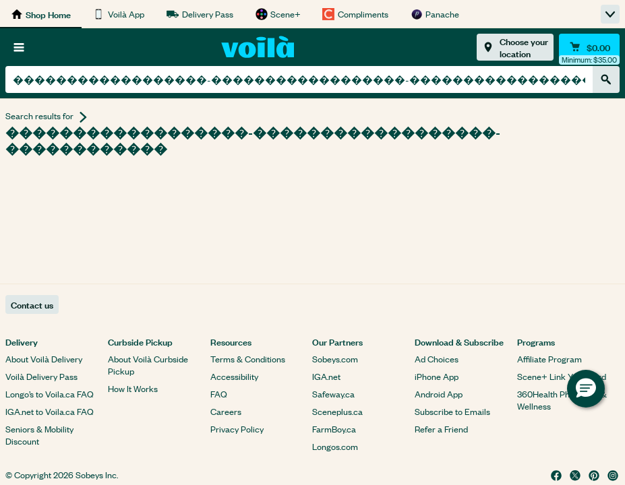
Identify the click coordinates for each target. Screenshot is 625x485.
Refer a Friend (441, 428)
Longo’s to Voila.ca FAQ (49, 393)
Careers (225, 411)
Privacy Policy (237, 428)
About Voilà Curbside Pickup (148, 364)
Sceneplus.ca (337, 411)
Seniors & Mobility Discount (39, 434)
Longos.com (335, 446)
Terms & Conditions (247, 358)
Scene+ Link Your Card (561, 376)
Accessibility (234, 376)
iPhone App (436, 376)
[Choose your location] (515, 47)
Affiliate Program (549, 358)
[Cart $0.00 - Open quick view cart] (589, 47)
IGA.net (326, 376)
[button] (586, 389)
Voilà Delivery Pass (41, 376)
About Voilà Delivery (43, 358)
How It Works (133, 388)
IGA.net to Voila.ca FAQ (49, 411)
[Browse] (18, 47)
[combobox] (299, 79)
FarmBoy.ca (334, 428)
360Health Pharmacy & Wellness (562, 399)
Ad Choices (436, 358)
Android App (439, 393)
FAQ (218, 393)
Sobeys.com (335, 358)
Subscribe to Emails (452, 411)
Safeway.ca (333, 393)
